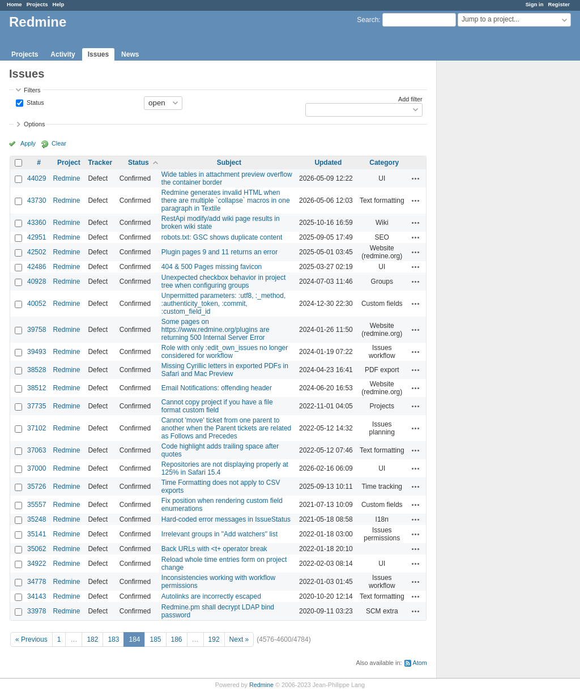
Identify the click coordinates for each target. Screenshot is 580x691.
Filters (32, 90)
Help (59, 4)
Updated (328, 163)
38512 (36, 388)
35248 (36, 519)
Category (384, 163)
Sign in (535, 4)
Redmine (66, 178)
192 (214, 639)
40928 (36, 281)
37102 (36, 428)
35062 (36, 549)
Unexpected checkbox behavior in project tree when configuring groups (223, 281)
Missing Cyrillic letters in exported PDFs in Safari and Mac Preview (224, 370)
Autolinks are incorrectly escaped (211, 596)
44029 (36, 178)
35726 (36, 486)
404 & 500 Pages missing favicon (211, 267)
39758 (36, 330)
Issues (98, 54)
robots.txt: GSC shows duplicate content (221, 237)
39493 (36, 352)
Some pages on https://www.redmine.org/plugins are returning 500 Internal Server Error (215, 330)
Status (34, 102)
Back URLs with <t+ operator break (214, 549)
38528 (36, 370)
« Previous (31, 639)
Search (367, 20)
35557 (36, 505)
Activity (62, 54)
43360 (36, 223)
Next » (239, 639)
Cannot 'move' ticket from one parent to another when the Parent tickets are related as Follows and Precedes (226, 428)
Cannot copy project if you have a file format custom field (217, 406)
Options (34, 124)
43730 (36, 200)
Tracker (100, 163)
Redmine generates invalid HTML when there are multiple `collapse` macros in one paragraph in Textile (225, 200)
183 (113, 639)
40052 (36, 304)
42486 (36, 267)
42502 (36, 252)
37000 (36, 468)
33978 (36, 611)
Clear (59, 143)
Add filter (410, 99)
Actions (415, 178)
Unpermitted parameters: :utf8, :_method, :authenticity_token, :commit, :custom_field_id (223, 303)
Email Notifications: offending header (216, 388)
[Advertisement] (493, 238)
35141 (36, 534)
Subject (229, 163)
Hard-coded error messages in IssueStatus (226, 519)
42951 (36, 237)
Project (68, 163)
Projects (37, 4)
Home (14, 4)
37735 (36, 406)
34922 (36, 564)
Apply (28, 143)
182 (92, 639)
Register (559, 4)
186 (176, 639)
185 (155, 639)
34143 (36, 596)
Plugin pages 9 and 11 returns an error (219, 252)
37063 (36, 450)
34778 (36, 582)
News (130, 54)
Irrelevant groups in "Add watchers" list (219, 534)
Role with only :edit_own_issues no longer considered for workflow (224, 352)
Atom (420, 662)
